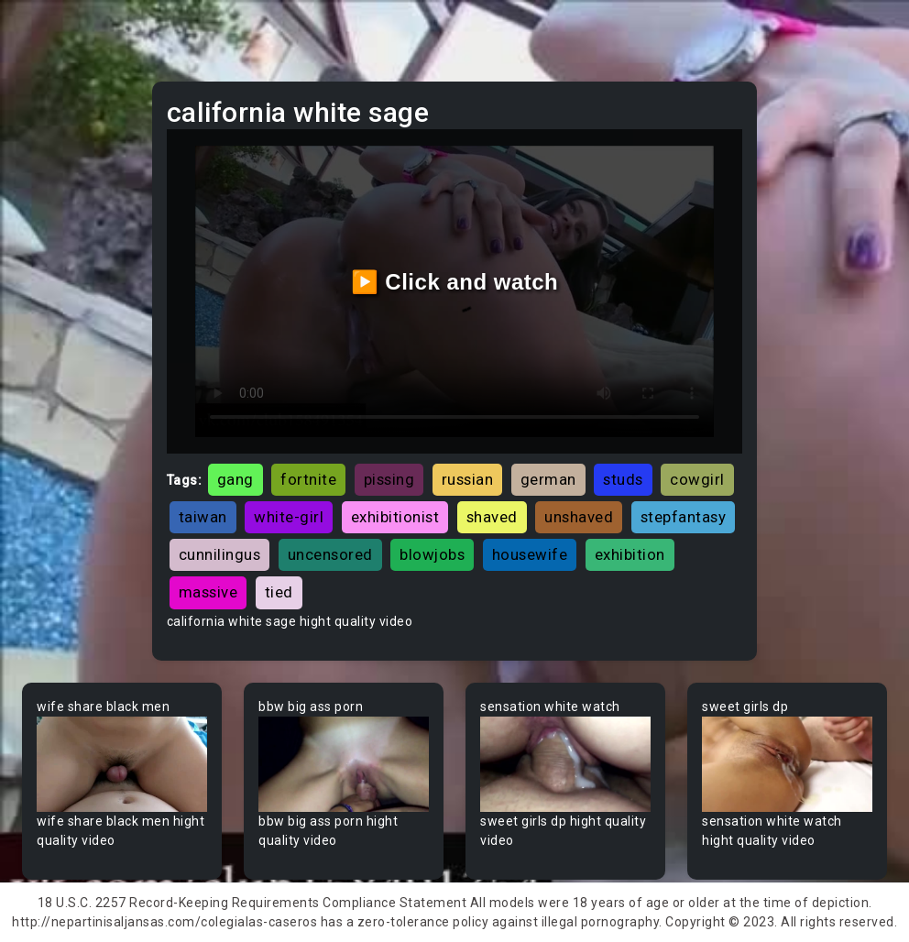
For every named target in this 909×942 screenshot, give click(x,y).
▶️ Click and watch (455, 281)
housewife (530, 554)
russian (468, 479)
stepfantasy (684, 517)
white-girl (288, 517)
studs (623, 479)
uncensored (330, 554)
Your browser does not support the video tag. (122, 765)
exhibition (630, 554)
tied (279, 592)
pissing (389, 479)
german (548, 479)
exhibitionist (395, 517)
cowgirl (697, 479)
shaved (492, 517)
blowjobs (432, 554)
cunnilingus (220, 554)
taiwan (203, 517)
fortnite (308, 479)
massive (208, 592)
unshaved (578, 517)
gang (235, 479)
